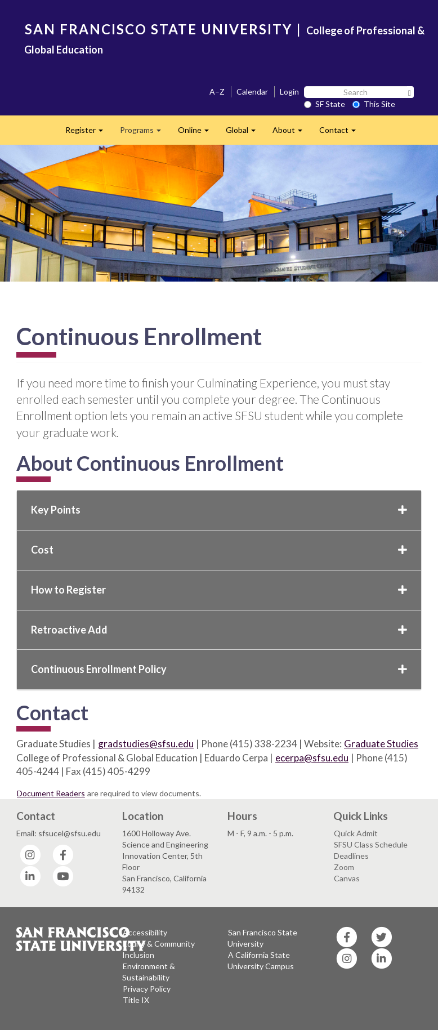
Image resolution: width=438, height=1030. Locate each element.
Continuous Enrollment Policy (219, 669)
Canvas (347, 878)
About (291, 133)
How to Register (219, 589)
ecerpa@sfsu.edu (311, 758)
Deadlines (351, 855)
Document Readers (51, 793)
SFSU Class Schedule (371, 844)
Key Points (219, 509)
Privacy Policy (147, 988)
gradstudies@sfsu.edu (146, 744)
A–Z (217, 91)
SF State (324, 104)
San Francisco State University (262, 938)
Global (245, 133)
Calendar (252, 91)
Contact (341, 133)
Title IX (136, 1000)
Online (197, 133)
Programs (144, 133)
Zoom (344, 867)
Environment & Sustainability (148, 971)
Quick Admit (356, 833)
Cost (219, 549)
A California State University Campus (260, 960)
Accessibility (145, 932)
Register (88, 133)
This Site (373, 104)
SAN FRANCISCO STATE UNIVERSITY (158, 29)
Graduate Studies (381, 744)
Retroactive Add (219, 629)
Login (289, 91)
